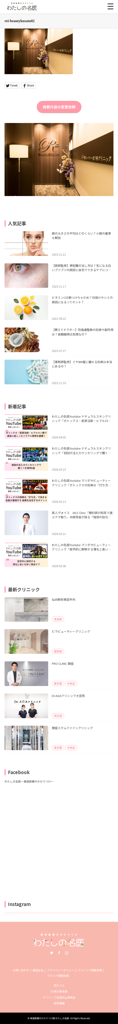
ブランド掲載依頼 (58, 975)
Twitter (51, 952)
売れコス (59, 985)
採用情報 (59, 1003)
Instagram (66, 952)
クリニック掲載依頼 (90, 970)
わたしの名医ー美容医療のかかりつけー (29, 781)
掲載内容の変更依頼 (59, 107)
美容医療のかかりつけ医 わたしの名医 (49, 1018)
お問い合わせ (21, 970)
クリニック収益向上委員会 (59, 997)
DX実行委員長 (59, 991)
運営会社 (38, 970)
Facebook (59, 952)
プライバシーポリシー (60, 970)
